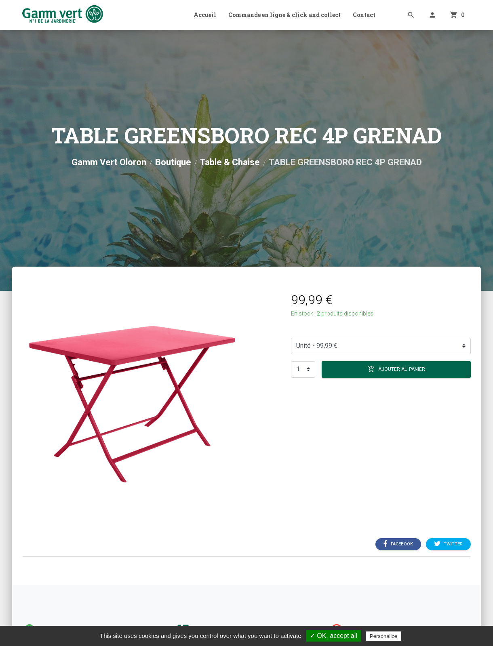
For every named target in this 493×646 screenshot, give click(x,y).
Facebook (398, 544)
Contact (364, 15)
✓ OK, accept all (333, 635)
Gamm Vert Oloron (109, 162)
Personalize (383, 636)
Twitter (448, 544)
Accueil (205, 15)
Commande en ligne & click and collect (284, 15)
